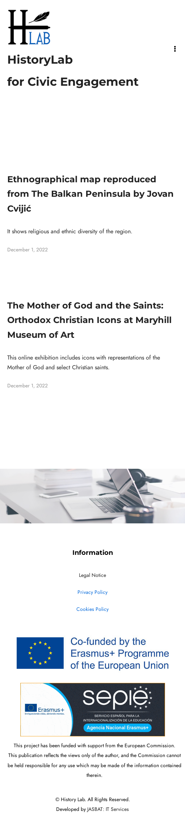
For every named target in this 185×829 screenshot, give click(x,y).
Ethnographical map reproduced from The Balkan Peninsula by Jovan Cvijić (90, 194)
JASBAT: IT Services (108, 809)
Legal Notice (92, 575)
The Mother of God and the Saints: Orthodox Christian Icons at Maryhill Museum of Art (89, 320)
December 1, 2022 (27, 249)
